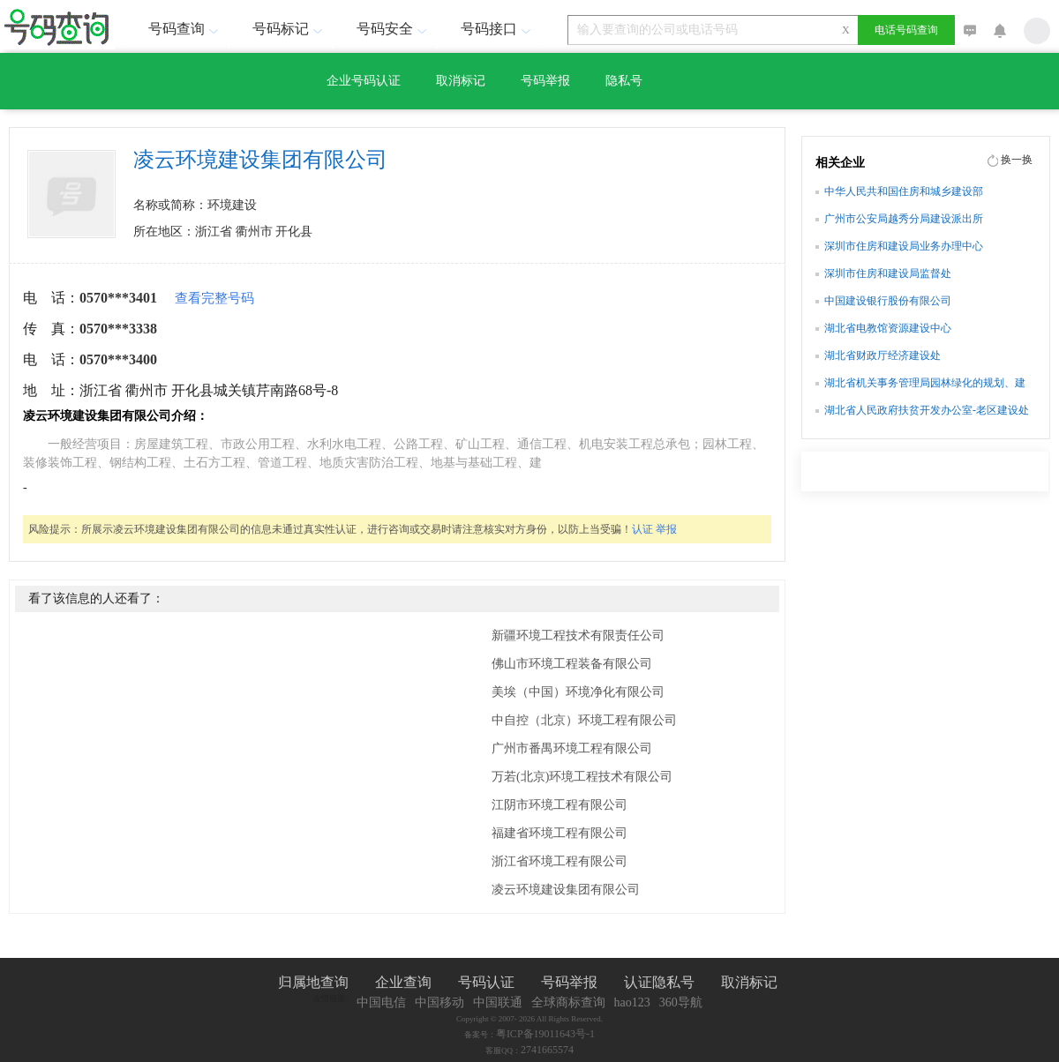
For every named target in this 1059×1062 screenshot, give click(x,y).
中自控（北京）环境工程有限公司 (584, 720)
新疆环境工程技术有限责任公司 (578, 635)
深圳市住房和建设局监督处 (887, 273)
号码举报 (545, 80)
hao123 (632, 1002)
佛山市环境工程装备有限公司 (572, 663)
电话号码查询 (906, 30)
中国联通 (497, 1002)
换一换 (1017, 159)
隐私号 (623, 80)
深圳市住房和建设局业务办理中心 (903, 246)
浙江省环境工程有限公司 (559, 861)
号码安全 (394, 28)
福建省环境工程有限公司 (559, 833)
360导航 (680, 1002)
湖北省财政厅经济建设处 (882, 355)
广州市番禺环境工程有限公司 (572, 748)
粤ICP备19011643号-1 (545, 1034)
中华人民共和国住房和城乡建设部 (903, 191)
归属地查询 (313, 982)
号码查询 (185, 28)
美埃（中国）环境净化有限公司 (578, 692)
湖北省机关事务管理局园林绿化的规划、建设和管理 (924, 385)
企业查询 (403, 982)
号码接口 (498, 28)
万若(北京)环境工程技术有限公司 (582, 776)
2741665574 (547, 1049)
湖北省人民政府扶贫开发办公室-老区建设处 (926, 410)
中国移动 (439, 1002)
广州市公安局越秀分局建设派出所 (903, 219)
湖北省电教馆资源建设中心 (887, 328)
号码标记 (289, 28)
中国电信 (381, 1002)
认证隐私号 (659, 982)
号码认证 (486, 982)
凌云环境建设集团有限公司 (566, 889)
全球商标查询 (568, 1002)
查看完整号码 (214, 298)
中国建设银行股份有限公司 (887, 301)
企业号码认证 (364, 80)
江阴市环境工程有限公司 (559, 804)
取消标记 (460, 80)
